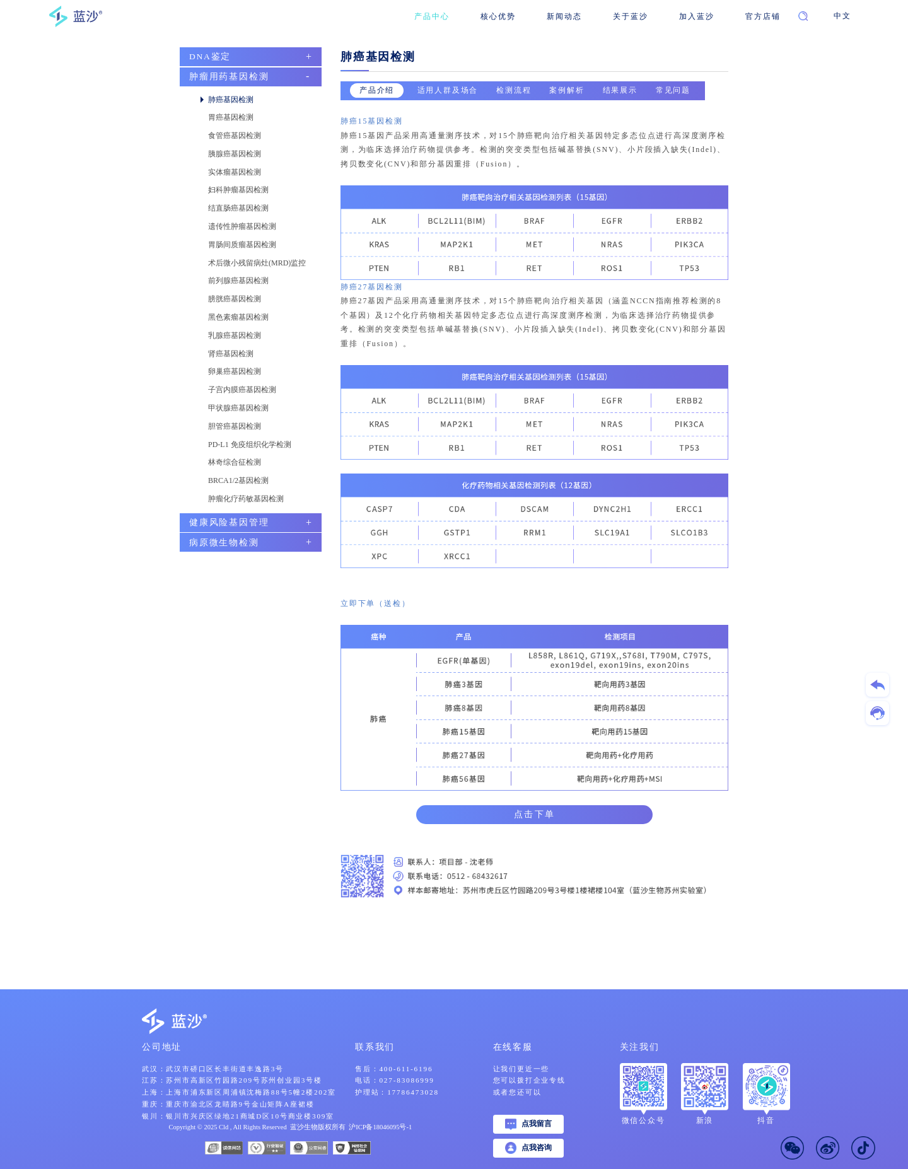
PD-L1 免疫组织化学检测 (249, 444)
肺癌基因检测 (230, 99)
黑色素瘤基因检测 (238, 317)
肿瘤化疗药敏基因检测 (246, 498)
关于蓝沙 (630, 16)
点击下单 (534, 814)
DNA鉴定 (210, 56)
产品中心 (431, 16)
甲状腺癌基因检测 (238, 408)
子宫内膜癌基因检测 (242, 389)
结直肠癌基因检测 (238, 208)
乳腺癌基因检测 (234, 335)
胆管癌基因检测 (234, 426)
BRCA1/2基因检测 (238, 480)
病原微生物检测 (224, 542)
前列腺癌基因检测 (238, 280)
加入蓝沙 (696, 16)
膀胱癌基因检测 (234, 298)
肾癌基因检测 (230, 353)
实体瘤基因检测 (234, 172)
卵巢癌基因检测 (234, 371)
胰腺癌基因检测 (234, 153)
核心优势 (497, 16)
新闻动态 (564, 16)
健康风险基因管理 (229, 522)
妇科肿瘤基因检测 (238, 189)
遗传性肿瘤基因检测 (242, 226)
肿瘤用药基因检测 (229, 76)
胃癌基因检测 (230, 117)
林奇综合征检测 (234, 462)
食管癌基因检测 (234, 135)
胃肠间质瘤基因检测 (242, 244)
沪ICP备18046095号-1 (380, 1127)
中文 (842, 16)
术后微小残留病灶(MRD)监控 (257, 263)
